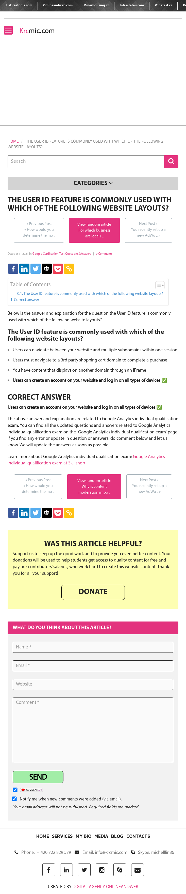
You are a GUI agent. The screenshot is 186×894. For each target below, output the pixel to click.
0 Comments (104, 253)
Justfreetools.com (18, 5)
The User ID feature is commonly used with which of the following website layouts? (93, 294)
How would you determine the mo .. (39, 229)
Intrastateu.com (132, 5)
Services (62, 836)
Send (38, 778)
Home (13, 141)
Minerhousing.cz (96, 5)
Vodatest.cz (163, 5)
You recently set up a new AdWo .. (148, 229)
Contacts (138, 836)
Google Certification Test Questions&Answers (61, 253)
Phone (42, 852)
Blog (117, 836)
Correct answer (26, 300)
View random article (94, 225)
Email (101, 852)
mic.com (37, 30)
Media (101, 836)
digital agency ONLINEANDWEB (105, 887)
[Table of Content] (160, 285)
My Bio (83, 836)
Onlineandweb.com (58, 5)
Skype (152, 852)
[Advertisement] (93, 87)
